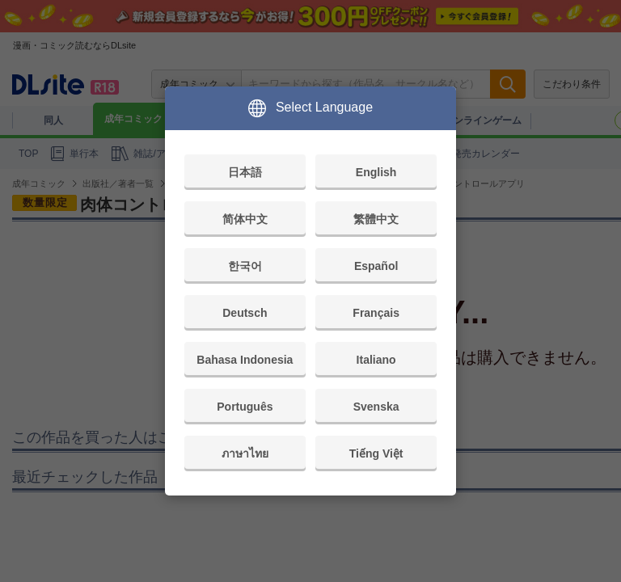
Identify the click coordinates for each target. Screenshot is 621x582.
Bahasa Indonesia (244, 359)
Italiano (376, 359)
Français (376, 312)
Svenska (376, 406)
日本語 (245, 172)
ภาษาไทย (245, 453)
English (376, 172)
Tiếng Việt (376, 453)
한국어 (245, 265)
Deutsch (244, 312)
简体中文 (245, 219)
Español (376, 265)
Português (244, 406)
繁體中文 (376, 219)
